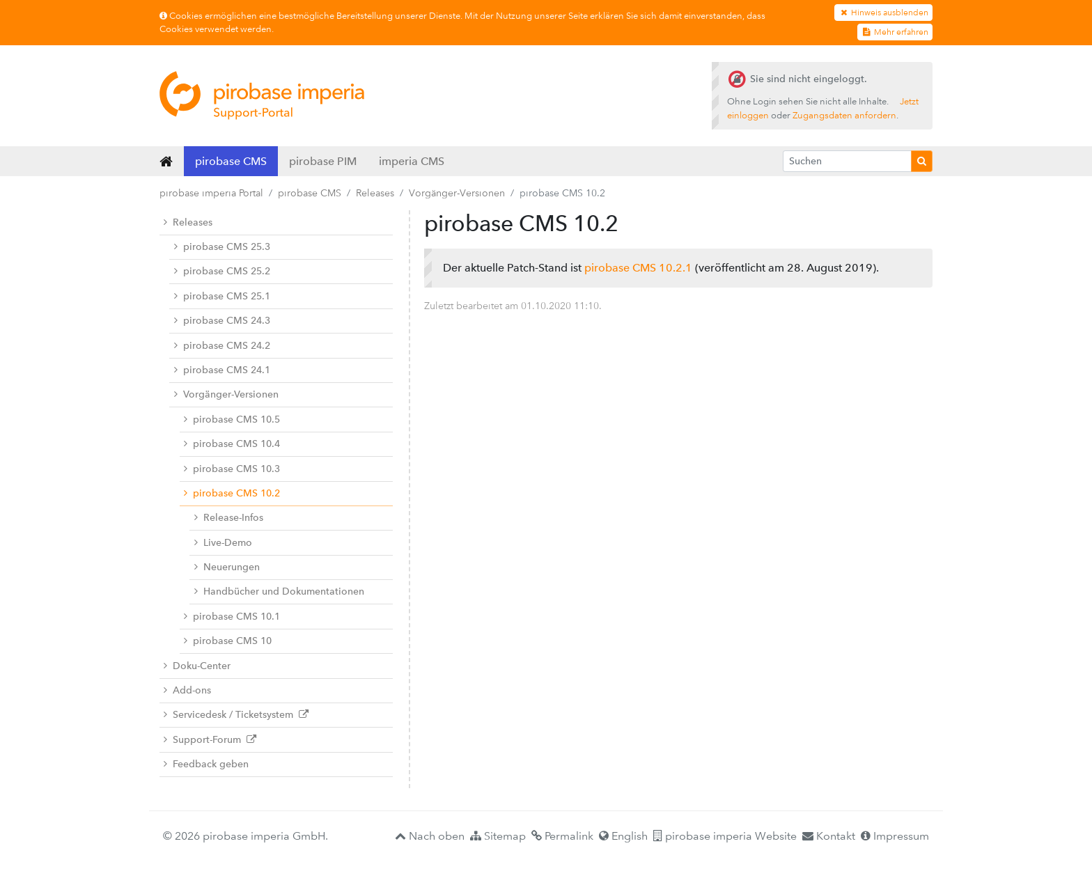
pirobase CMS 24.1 (222, 370)
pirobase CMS (231, 161)
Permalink (562, 835)
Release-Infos (228, 518)
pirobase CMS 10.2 (232, 493)
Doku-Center (197, 666)
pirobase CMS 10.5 (232, 419)
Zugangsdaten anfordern (844, 115)
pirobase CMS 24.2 (222, 346)
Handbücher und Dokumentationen (279, 591)
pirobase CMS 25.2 (222, 271)
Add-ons (187, 690)
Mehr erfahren (894, 32)
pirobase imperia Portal (211, 192)
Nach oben (430, 835)
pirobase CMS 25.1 (222, 296)
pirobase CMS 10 (228, 641)
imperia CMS (411, 161)
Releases (375, 192)
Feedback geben (206, 764)
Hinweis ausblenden (883, 12)
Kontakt (828, 835)
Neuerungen (227, 567)
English (623, 835)
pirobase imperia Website (725, 835)
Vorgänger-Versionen (457, 192)
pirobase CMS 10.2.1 (638, 267)
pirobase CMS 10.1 (232, 616)
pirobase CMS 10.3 (232, 469)
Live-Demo (223, 543)
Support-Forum (210, 740)
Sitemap (498, 835)
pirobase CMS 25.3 (222, 247)
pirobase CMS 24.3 (222, 321)
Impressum (895, 835)
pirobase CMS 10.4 (232, 444)
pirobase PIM (323, 161)
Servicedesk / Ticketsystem (236, 715)
